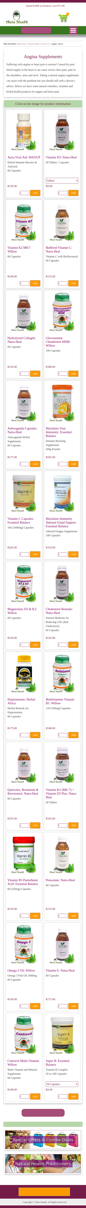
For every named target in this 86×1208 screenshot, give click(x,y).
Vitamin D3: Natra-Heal (61, 157)
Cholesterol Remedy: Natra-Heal (59, 611)
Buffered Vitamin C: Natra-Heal (59, 249)
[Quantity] (24, 193)
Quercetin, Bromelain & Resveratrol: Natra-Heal (23, 791)
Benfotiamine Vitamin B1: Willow (60, 701)
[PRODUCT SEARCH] (36, 30)
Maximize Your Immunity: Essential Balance (59, 432)
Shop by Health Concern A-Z (38, 44)
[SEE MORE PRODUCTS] (43, 1113)
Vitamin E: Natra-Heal (60, 970)
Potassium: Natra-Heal (60, 880)
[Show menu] (73, 30)
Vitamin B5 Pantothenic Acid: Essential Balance (23, 882)
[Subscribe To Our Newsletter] (44, 1192)
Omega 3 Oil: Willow (21, 970)
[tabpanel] (43, 44)
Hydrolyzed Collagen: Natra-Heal (22, 340)
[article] (24, 153)
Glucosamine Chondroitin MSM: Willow (58, 341)
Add (35, 192)
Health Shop (21, 44)
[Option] (62, 180)
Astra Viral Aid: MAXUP (24, 157)
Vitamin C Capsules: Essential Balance (21, 520)
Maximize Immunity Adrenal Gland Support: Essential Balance (61, 522)
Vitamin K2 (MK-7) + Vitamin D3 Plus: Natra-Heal (61, 793)
